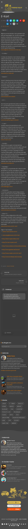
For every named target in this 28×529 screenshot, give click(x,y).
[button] (7, 20)
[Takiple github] (13, 524)
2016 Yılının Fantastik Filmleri (14, 376)
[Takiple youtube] (18, 525)
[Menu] (2, 8)
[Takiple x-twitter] (16, 525)
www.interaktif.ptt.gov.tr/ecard (9, 120)
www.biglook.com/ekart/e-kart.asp (11, 50)
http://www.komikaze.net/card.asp (12, 257)
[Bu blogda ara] (14, 346)
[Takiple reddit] (21, 524)
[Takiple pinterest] (19, 524)
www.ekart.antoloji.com (7, 163)
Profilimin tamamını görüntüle (8, 370)
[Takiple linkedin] (17, 524)
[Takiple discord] (4, 524)
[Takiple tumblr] (25, 524)
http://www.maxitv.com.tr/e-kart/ (12, 253)
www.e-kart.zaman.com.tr (10, 231)
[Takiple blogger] (2, 524)
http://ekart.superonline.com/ (10, 239)
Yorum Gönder (10, 266)
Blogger (15, 520)
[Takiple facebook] (8, 524)
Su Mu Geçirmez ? (12, 478)
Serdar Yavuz (11, 356)
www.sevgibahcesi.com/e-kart (11, 235)
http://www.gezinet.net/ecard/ (11, 249)
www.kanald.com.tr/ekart (8, 96)
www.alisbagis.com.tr (7, 186)
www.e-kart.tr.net (6, 140)
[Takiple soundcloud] (23, 524)
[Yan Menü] (1, 2)
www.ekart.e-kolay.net (7, 73)
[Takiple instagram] (15, 524)
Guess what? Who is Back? (14, 390)
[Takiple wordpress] (14, 525)
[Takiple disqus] (6, 524)
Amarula (9, 465)
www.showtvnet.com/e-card (9, 226)
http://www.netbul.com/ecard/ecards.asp (14, 246)
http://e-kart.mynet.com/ (9, 242)
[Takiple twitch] (9, 525)
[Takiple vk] (12, 525)
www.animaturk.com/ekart (8, 210)
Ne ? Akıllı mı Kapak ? (12, 471)
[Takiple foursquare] (11, 524)
